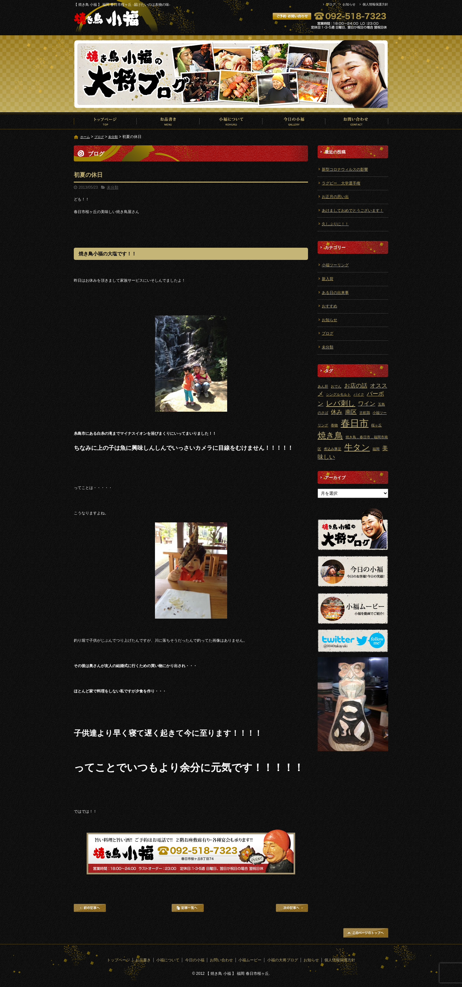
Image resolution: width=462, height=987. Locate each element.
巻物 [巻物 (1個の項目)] (334, 425)
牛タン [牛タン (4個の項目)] (357, 447)
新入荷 (327, 279)
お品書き (168, 121)
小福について (231, 121)
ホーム (85, 137)
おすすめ (329, 306)
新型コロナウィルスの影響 (345, 169)
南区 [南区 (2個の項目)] (351, 412)
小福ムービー (249, 960)
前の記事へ (90, 908)
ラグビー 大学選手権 (341, 183)
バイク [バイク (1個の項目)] (359, 394)
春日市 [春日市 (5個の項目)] (355, 423)
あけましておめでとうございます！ (352, 210)
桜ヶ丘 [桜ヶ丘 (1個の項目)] (376, 425)
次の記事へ (292, 908)
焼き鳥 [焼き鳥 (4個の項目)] (330, 435)
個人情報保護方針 (375, 4)
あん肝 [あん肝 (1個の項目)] (323, 386)
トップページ (105, 121)
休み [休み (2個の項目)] (336, 412)
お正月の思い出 (335, 196)
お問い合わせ (356, 121)
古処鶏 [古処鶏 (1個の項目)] (364, 413)
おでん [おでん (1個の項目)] (336, 386)
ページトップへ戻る (365, 933)
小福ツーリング (335, 265)
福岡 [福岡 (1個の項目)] (376, 449)
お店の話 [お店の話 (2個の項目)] (355, 385)
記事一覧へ (188, 908)
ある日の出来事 (335, 292)
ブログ (331, 4)
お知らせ (349, 4)
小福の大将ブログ (282, 960)
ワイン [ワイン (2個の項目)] (366, 403)
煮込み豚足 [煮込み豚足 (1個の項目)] (332, 449)
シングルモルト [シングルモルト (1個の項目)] (338, 394)
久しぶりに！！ (335, 224)
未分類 (113, 137)
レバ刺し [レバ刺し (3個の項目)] (340, 403)
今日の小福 (293, 121)
